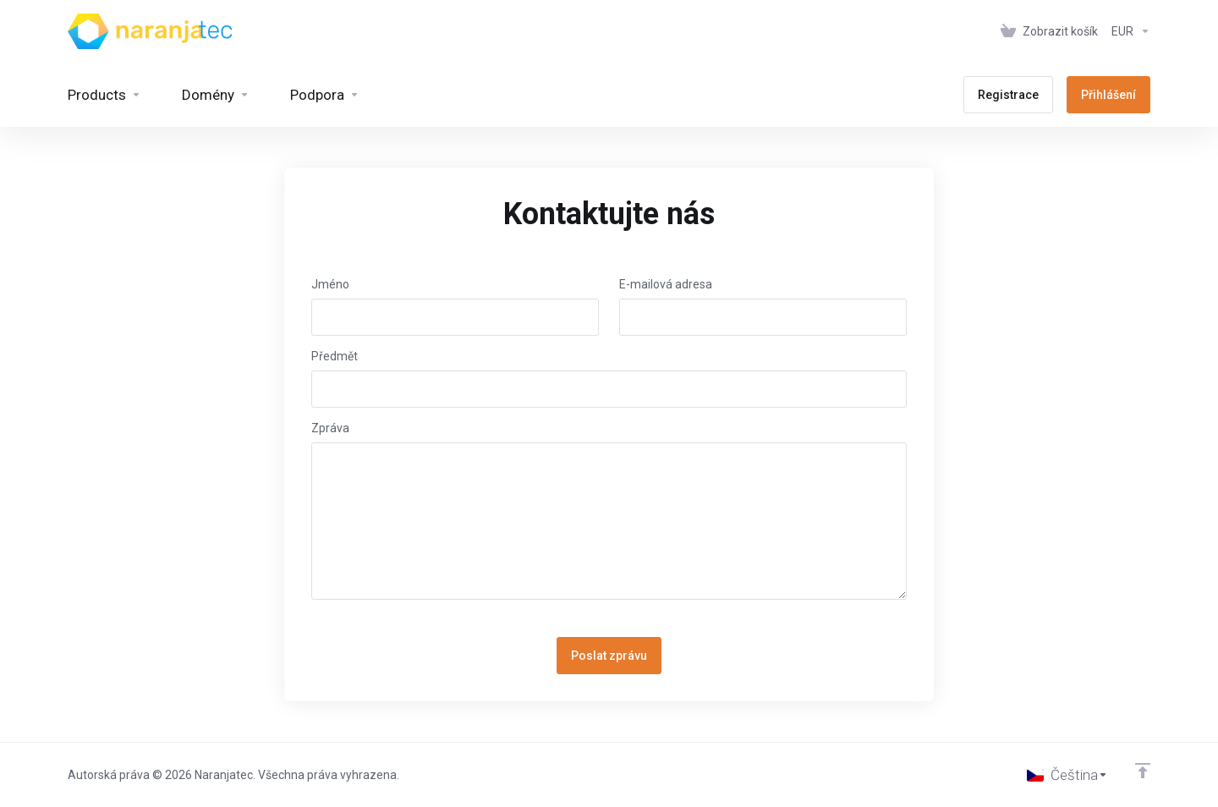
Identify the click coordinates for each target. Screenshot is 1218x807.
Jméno (330, 284)
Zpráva (330, 428)
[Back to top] (1143, 770)
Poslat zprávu (609, 655)
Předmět (334, 356)
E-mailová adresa (665, 284)
